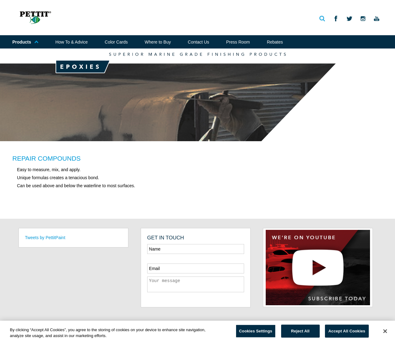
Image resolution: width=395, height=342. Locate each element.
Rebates (275, 42)
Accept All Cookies (346, 331)
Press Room (238, 42)
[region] (197, 331)
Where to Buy (158, 42)
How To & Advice (72, 42)
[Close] (385, 331)
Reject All (300, 331)
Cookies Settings (255, 331)
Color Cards (116, 42)
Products (25, 42)
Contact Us (198, 42)
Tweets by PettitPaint (45, 237)
